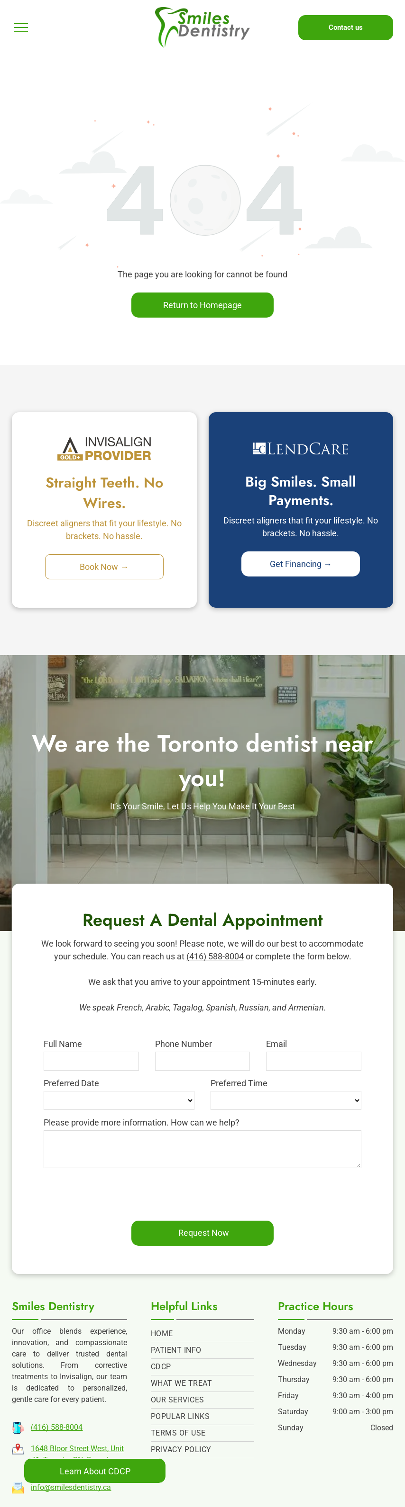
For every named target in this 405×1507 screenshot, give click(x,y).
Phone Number (183, 1044)
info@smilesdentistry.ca (71, 1487)
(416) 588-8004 (215, 956)
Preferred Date (71, 1083)
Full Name (63, 1044)
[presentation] (116, 1192)
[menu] (21, 27)
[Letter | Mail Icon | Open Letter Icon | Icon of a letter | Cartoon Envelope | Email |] (18, 1491)
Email (276, 1044)
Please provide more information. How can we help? (141, 1122)
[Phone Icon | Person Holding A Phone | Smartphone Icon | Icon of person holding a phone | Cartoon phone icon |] (18, 1431)
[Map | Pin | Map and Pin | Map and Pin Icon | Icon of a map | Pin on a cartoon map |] (18, 1452)
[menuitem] (202, 1334)
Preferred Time (239, 1083)
